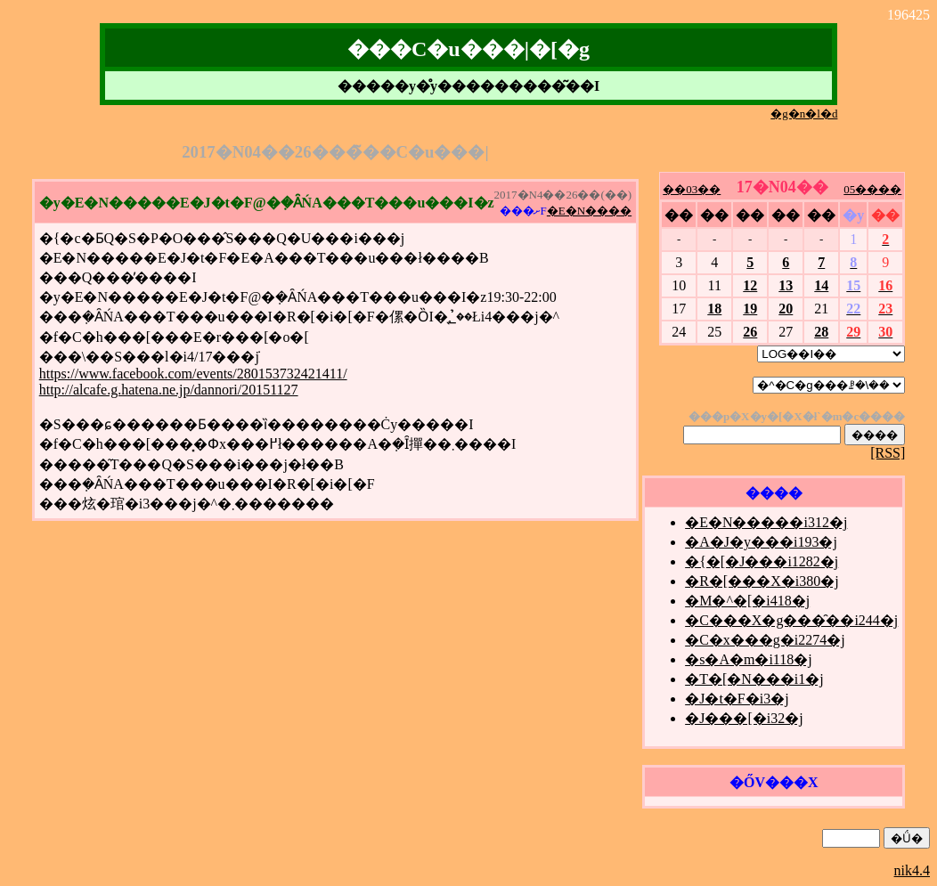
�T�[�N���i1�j (754, 679)
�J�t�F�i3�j (736, 698)
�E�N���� (589, 210)
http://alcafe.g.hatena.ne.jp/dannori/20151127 (168, 389)
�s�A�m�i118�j (748, 659)
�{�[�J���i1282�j (761, 561)
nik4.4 (912, 870)
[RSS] (887, 452)
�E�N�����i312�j (766, 522)
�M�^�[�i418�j (747, 600)
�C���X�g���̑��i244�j (791, 620)
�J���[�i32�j (744, 718)
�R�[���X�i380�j (761, 581)
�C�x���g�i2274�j (765, 639)
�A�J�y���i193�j (761, 541)
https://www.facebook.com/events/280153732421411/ (193, 373)
